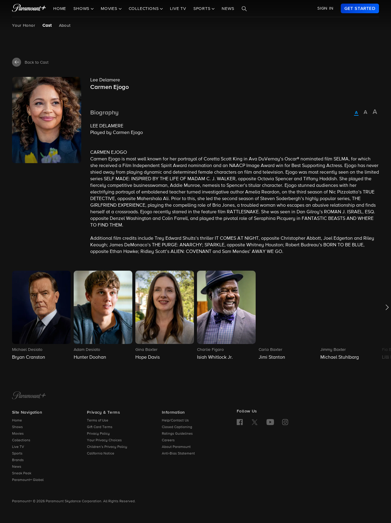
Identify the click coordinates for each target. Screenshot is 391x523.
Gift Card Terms (99, 427)
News (228, 9)
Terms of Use (97, 420)
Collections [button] (144, 9)
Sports (17, 453)
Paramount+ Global (28, 480)
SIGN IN (325, 8)
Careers (168, 440)
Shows (17, 427)
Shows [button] (82, 9)
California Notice (100, 453)
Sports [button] (202, 9)
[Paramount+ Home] (29, 395)
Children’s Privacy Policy (107, 447)
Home (59, 9)
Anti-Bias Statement (178, 453)
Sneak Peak (21, 473)
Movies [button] (110, 9)
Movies (18, 434)
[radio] (356, 113)
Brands (18, 460)
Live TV (178, 9)
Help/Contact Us (175, 420)
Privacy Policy (98, 434)
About (65, 25)
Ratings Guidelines (177, 434)
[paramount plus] (29, 8)
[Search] (244, 8)
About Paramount (176, 447)
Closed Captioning (177, 427)
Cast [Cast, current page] (47, 25)
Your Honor (23, 25)
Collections (21, 440)
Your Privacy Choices (104, 440)
